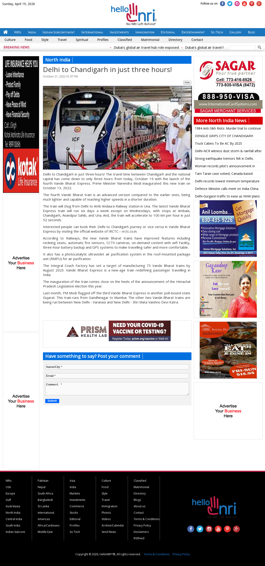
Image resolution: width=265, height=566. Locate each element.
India (32, 32)
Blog (251, 32)
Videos (106, 519)
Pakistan (43, 481)
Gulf (8, 500)
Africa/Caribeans (48, 525)
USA (8, 487)
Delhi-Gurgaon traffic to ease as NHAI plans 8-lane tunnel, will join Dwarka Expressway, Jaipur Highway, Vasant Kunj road (227, 197)
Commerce (77, 506)
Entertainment (193, 32)
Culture (10, 39)
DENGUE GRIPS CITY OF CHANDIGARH (224, 136)
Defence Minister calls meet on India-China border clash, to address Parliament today (226, 189)
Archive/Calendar (113, 525)
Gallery (235, 32)
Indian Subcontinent (58, 32)
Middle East (45, 532)
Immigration (144, 32)
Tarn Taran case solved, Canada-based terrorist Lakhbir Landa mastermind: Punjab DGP (227, 174)
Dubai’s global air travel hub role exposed (155, 47)
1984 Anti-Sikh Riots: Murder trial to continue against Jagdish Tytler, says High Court (228, 129)
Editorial (168, 32)
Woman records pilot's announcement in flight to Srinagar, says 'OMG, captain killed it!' (226, 167)
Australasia (13, 506)
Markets (75, 493)
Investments (119, 32)
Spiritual (82, 39)
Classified (125, 39)
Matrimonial (150, 39)
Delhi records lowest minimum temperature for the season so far (227, 182)
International (92, 32)
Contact (197, 39)
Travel (62, 39)
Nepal (41, 487)
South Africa (45, 493)
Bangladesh (45, 500)
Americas (44, 519)
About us (139, 506)
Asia (72, 481)
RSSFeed (139, 538)
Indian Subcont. (16, 532)
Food (28, 39)
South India (13, 525)
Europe (10, 493)
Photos (106, 513)
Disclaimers (141, 532)
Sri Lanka (43, 506)
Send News (109, 532)
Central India (14, 519)
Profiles (103, 39)
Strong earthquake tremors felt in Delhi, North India (224, 159)
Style (44, 39)
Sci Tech (217, 32)
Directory (175, 39)
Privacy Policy (142, 525)
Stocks (74, 513)
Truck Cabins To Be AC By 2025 (218, 143)
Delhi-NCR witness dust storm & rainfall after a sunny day (228, 152)
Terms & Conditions (146, 519)
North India (13, 513)
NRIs (17, 32)
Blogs (137, 500)
